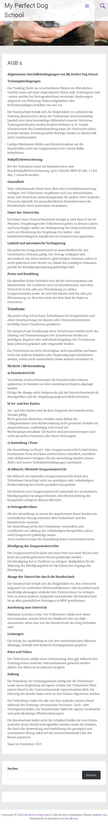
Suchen (12, 768)
